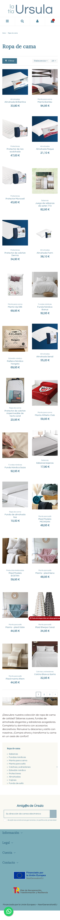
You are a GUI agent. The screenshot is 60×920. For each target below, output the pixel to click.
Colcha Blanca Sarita (45, 674)
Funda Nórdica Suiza (15, 467)
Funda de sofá (16, 783)
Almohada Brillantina (15, 102)
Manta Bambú (45, 102)
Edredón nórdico (17, 770)
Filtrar (9, 61)
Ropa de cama (13, 748)
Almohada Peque (45, 149)
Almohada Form (45, 253)
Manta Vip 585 (15, 307)
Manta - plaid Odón (15, 627)
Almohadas (15, 777)
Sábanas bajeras (44, 463)
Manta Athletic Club (45, 415)
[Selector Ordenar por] (40, 61)
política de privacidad (47, 820)
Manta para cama (18, 760)
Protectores (15, 773)
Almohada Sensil (44, 357)
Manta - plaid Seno (44, 573)
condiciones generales (25, 820)
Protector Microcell (15, 199)
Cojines (12, 780)
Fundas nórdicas (17, 757)
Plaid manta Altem (15, 679)
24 (54, 61)
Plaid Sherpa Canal (45, 627)
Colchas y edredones (19, 767)
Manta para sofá (17, 764)
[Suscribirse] (53, 814)
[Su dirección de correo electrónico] (27, 814)
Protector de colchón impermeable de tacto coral (15, 413)
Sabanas (13, 754)
